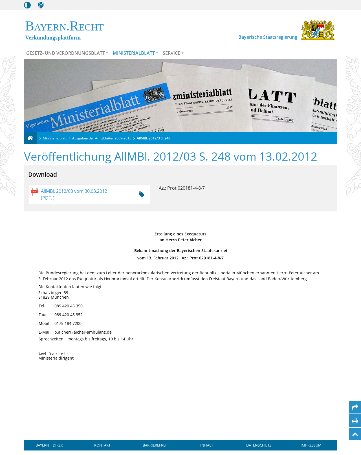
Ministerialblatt (134, 53)
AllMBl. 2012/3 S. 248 (153, 138)
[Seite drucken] (355, 420)
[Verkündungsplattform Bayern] (30, 138)
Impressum (311, 445)
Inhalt (206, 445)
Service (171, 53)
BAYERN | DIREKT (50, 445)
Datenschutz (258, 445)
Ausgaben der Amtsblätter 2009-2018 (101, 138)
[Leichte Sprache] (41, 5)
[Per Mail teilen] (355, 407)
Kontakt (102, 445)
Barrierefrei (154, 445)
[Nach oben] (355, 434)
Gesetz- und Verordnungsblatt (65, 53)
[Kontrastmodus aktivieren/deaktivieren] (27, 5)
